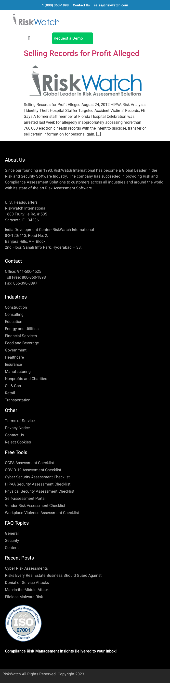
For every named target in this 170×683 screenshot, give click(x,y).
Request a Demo (68, 38)
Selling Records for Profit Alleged (81, 53)
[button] (29, 38)
